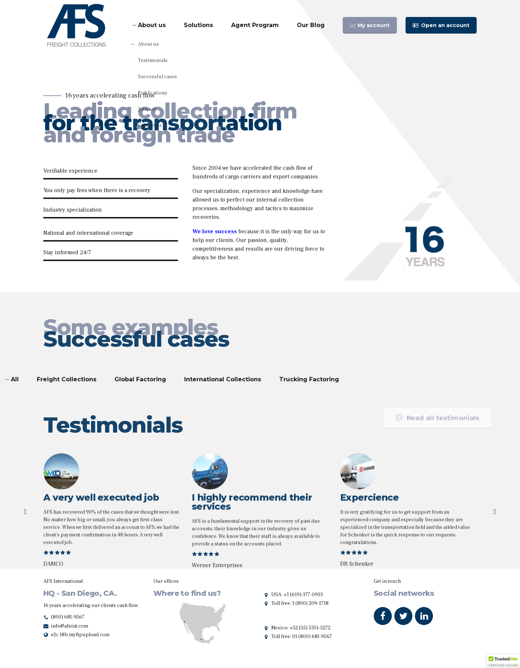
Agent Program (255, 25)
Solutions (198, 25)
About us (152, 25)
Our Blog (311, 25)
